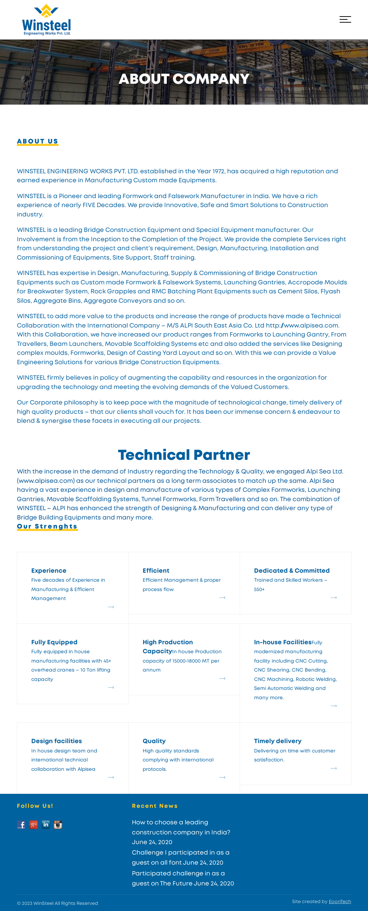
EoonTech (340, 901)
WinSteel (43, 903)
